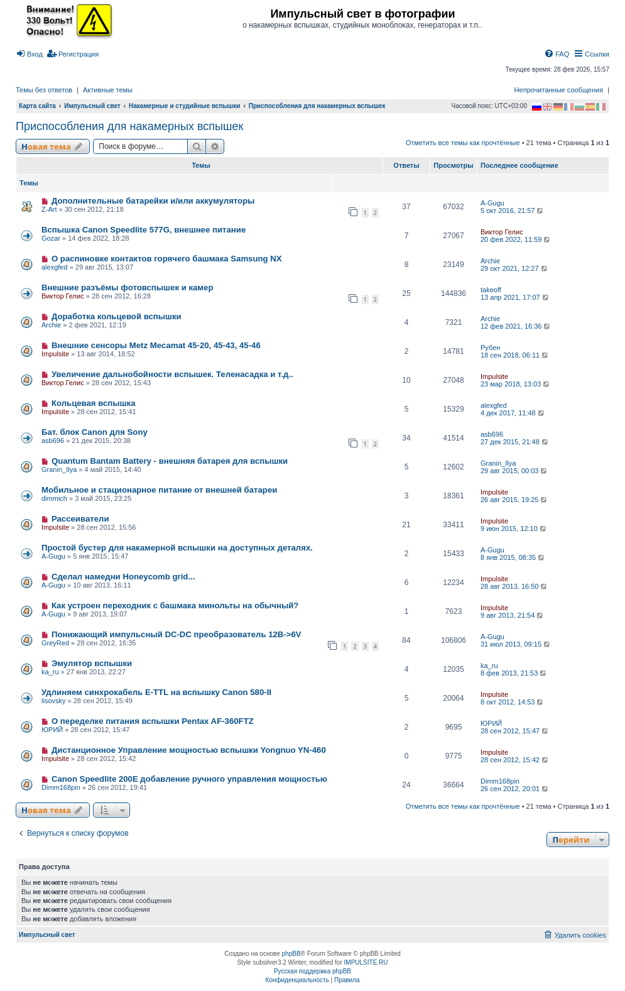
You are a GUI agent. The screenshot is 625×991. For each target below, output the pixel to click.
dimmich (54, 498)
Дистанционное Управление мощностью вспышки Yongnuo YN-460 (189, 750)
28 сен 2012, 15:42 (515, 760)
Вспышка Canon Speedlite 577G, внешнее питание (143, 229)
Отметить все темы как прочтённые (463, 142)
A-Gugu (492, 203)
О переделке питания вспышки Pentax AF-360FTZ (153, 721)
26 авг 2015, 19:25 (514, 499)
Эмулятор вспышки (92, 663)
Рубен (490, 347)
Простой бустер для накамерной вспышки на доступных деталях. (177, 547)
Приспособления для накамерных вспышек (129, 126)
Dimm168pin (60, 787)
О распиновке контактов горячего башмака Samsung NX (167, 258)
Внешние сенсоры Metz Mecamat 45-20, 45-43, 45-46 (156, 345)
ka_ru (50, 672)
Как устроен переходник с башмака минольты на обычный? (175, 605)
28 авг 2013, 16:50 (514, 586)
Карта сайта (37, 105)
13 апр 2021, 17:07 (515, 297)
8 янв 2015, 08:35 (513, 557)
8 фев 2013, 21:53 (514, 673)
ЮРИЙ (52, 729)
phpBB (291, 953)
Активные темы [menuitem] (108, 90)
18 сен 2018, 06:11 (515, 355)
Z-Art (49, 209)
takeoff (491, 289)
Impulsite (55, 354)
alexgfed (54, 267)
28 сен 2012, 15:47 (515, 731)
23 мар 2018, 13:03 (516, 384)
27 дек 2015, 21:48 (515, 442)
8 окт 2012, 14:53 (513, 702)
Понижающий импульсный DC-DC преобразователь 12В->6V (177, 634)
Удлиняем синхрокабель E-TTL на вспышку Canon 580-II (156, 692)
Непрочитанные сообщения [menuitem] (559, 90)
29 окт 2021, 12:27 (514, 268)
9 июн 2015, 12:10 (514, 528)
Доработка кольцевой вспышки (117, 316)
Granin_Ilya (59, 469)
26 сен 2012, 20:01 (515, 788)
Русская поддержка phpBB (312, 971)
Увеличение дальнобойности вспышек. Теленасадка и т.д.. (172, 374)
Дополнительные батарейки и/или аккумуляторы (153, 200)
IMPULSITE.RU (366, 962)
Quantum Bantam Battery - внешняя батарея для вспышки (170, 461)
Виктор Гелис (502, 232)
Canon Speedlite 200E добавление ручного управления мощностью (189, 779)
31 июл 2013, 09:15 (516, 644)
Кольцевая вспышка (94, 403)
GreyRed (55, 643)
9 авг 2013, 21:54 (513, 615)
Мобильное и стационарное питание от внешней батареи (159, 490)
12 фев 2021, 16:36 (516, 326)
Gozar (50, 238)
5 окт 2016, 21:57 (513, 210)
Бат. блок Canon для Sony (94, 432)
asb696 (52, 440)
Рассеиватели (80, 518)
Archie (490, 261)
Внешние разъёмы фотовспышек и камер (127, 287)
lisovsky (53, 700)
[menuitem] (29, 54)
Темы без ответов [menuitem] (44, 90)
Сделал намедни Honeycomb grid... (123, 576)
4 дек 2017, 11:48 (513, 413)
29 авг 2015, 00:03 (514, 470)
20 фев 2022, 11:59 (516, 239)
